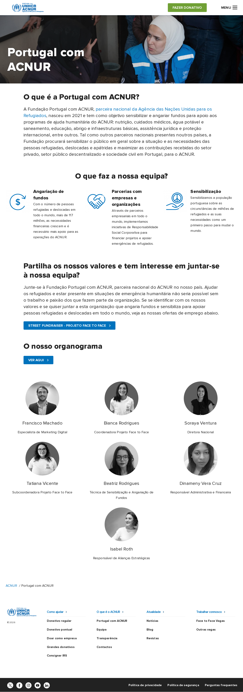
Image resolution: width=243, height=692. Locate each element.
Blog (150, 629)
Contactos (104, 647)
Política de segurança (183, 685)
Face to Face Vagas (210, 621)
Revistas (153, 638)
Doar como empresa (62, 638)
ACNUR (11, 585)
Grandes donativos (61, 647)
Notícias (152, 621)
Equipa (102, 629)
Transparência (107, 638)
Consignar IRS (57, 655)
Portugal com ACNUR (112, 621)
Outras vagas (206, 629)
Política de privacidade (145, 685)
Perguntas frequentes (221, 685)
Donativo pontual (59, 629)
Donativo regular (59, 621)
